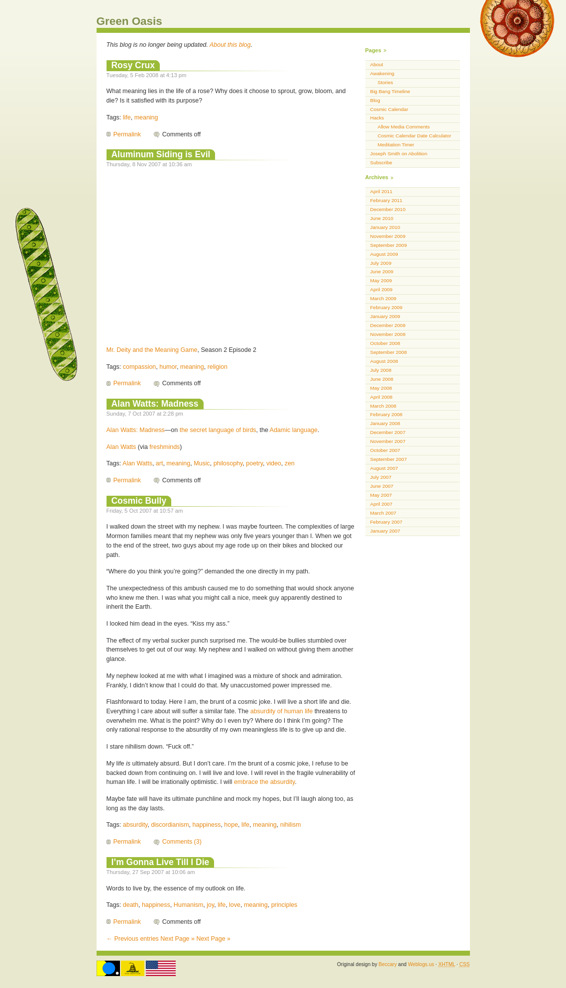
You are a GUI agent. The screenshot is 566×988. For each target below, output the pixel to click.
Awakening (382, 73)
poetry (254, 463)
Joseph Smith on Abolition (399, 153)
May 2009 (381, 280)
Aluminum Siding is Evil (161, 154)
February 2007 (386, 522)
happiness (207, 824)
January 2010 (385, 227)
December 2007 (388, 432)
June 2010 (382, 218)
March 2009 (383, 298)
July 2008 (381, 370)
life (127, 117)
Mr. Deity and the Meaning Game (152, 349)
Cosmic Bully (139, 501)
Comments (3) (182, 841)
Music (202, 463)
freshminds (164, 446)
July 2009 (381, 263)
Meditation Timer (396, 144)
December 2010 (388, 209)
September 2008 (388, 352)
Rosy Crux (133, 65)
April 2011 (381, 191)
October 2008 (385, 343)
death (130, 904)
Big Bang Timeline (390, 91)
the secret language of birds (218, 430)
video (273, 463)
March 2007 (383, 513)
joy (210, 904)
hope (231, 824)
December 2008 (388, 325)
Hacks (377, 117)
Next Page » (177, 938)
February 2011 (386, 200)
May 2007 (381, 495)
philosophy (228, 463)
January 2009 (385, 316)
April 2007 (381, 504)
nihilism (290, 824)
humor (168, 366)
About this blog (230, 44)
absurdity (135, 824)
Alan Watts (121, 446)
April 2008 (381, 397)
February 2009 (386, 307)
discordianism (170, 824)
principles (284, 904)
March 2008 (383, 406)
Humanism (189, 904)
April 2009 (381, 289)
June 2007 (382, 486)
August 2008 (384, 361)
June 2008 (382, 379)
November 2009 (388, 236)
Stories (385, 82)
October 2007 (385, 450)
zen (290, 463)
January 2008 (385, 423)
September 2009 (388, 245)
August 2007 (384, 468)
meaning (146, 117)
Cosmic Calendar (389, 109)
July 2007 (381, 477)
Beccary (388, 964)
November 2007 (388, 441)
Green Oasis (129, 21)
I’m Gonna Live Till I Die (161, 862)
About (376, 64)
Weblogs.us (421, 964)
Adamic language (294, 430)
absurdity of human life (281, 711)
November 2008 (388, 334)
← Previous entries (133, 938)
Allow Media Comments (404, 126)
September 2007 (388, 459)
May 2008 (381, 388)
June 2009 (382, 271)
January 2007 (385, 531)
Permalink (127, 134)
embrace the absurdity (264, 781)
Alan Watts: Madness (155, 404)
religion (217, 366)
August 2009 (384, 254)
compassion (139, 366)
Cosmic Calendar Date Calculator (415, 135)
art (159, 463)
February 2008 (386, 414)
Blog (375, 100)
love (234, 904)
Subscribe (381, 162)
